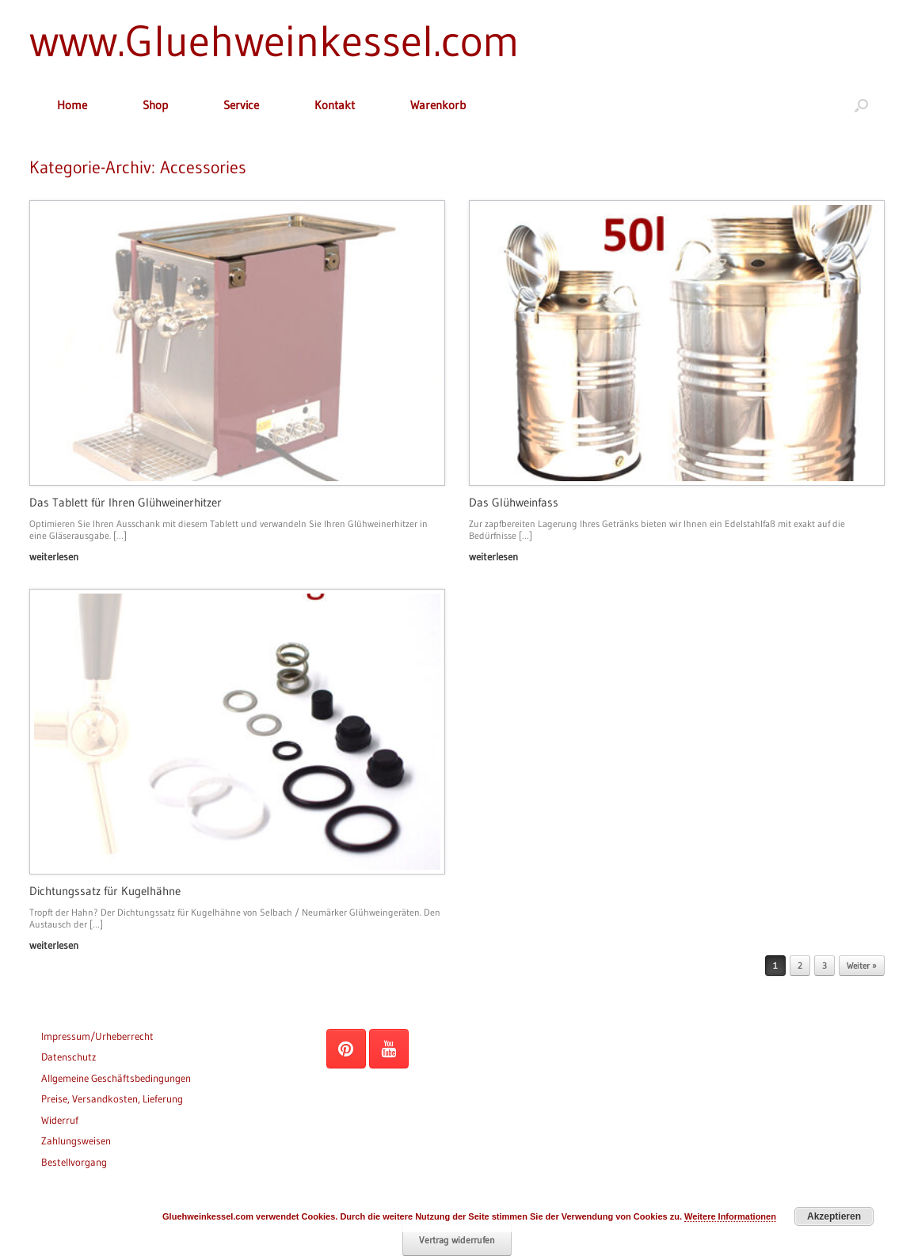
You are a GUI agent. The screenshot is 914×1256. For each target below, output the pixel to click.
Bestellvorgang (74, 1161)
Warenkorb (438, 104)
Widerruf (59, 1120)
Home (72, 104)
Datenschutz (68, 1056)
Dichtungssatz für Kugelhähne (105, 890)
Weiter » (862, 965)
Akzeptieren (834, 1216)
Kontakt (334, 104)
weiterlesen (58, 556)
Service (241, 104)
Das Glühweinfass (513, 502)
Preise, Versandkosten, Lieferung (112, 1098)
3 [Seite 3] (824, 965)
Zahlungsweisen (76, 1140)
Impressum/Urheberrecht (97, 1036)
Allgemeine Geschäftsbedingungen (116, 1078)
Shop (155, 104)
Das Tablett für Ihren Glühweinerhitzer (125, 502)
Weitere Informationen (730, 1216)
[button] (861, 105)
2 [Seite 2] (800, 965)
